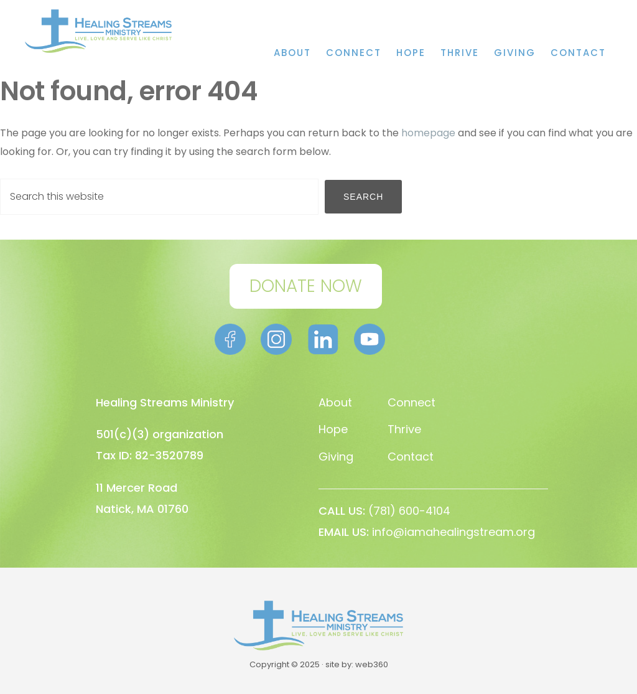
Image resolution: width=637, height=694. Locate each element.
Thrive (404, 429)
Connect (411, 402)
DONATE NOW (305, 286)
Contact (411, 456)
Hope (333, 429)
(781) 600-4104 (409, 510)
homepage (428, 133)
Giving (335, 456)
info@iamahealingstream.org (453, 532)
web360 (371, 664)
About (335, 402)
